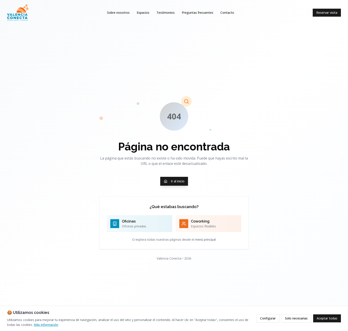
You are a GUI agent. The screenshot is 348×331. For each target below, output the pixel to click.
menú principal (205, 239)
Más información (46, 325)
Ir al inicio (174, 181)
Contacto (227, 12)
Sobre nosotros (118, 12)
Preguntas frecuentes (197, 12)
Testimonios (165, 12)
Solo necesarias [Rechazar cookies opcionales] (296, 318)
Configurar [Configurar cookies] (268, 318)
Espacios (143, 12)
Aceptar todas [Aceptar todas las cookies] (327, 318)
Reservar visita (326, 12)
